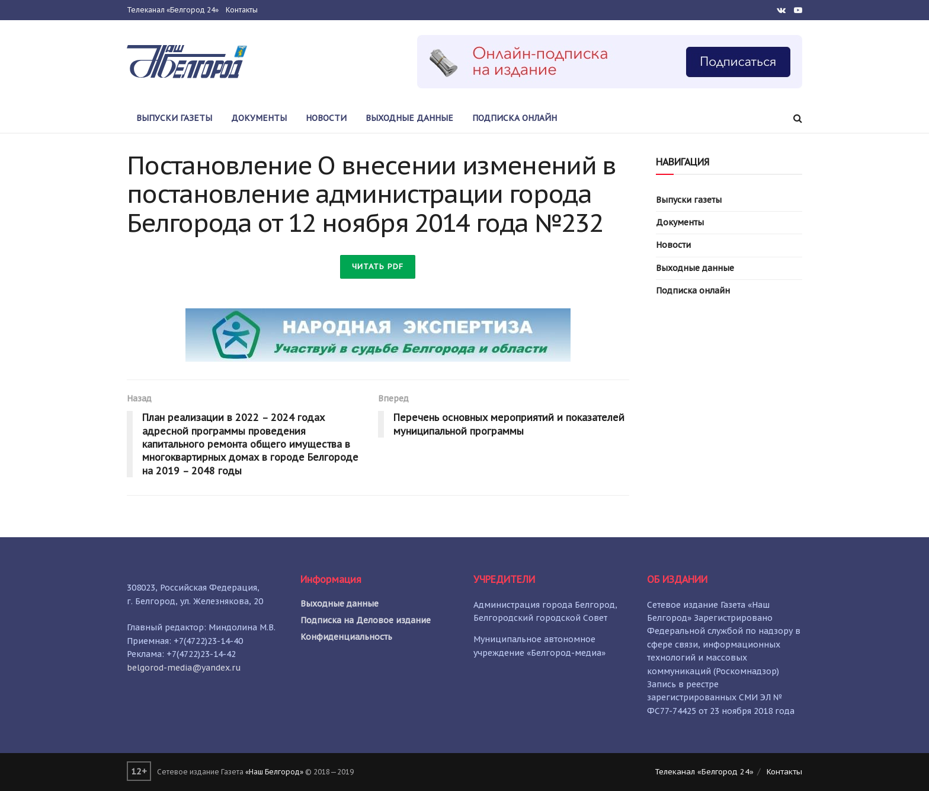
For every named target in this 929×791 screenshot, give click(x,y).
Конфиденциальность (346, 636)
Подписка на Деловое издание (365, 620)
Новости (326, 118)
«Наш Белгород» (274, 771)
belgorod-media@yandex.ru (184, 667)
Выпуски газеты (174, 118)
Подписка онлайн (514, 118)
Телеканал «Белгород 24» (173, 9)
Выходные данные (409, 118)
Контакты (242, 9)
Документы (259, 118)
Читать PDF (377, 266)
